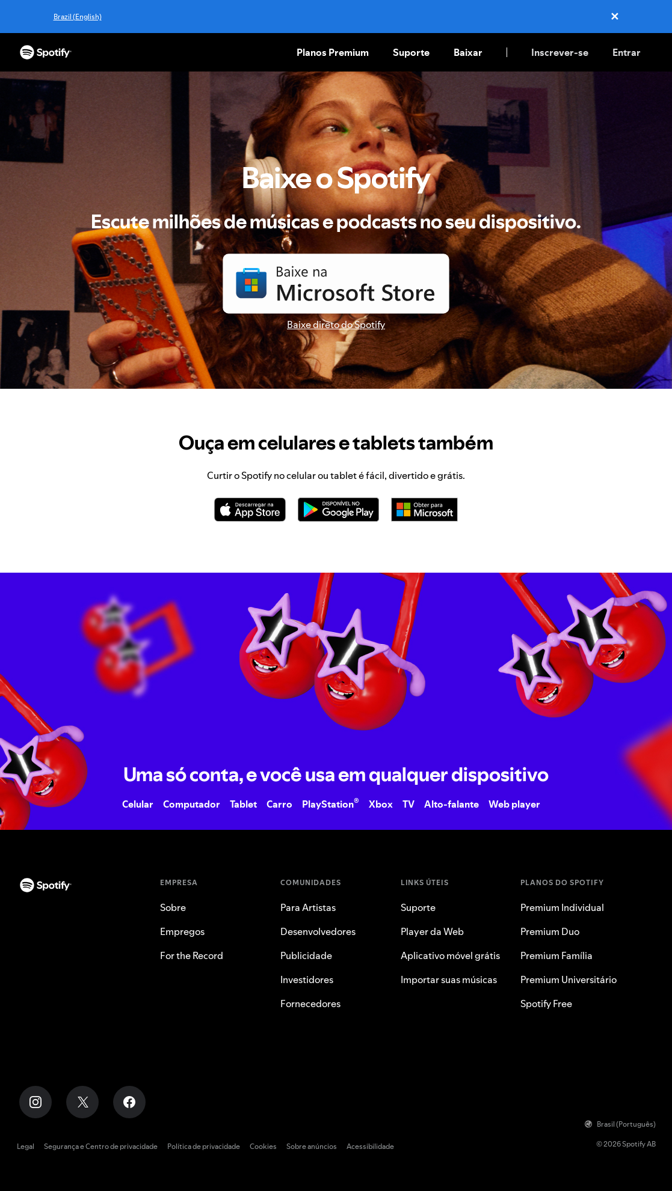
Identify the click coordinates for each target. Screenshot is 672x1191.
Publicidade (306, 955)
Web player (514, 804)
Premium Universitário (568, 979)
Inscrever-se (559, 52)
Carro (279, 804)
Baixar (468, 52)
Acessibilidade (370, 1146)
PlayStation (330, 804)
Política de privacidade (203, 1146)
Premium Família (556, 955)
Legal (25, 1146)
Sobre (173, 907)
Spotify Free (546, 1003)
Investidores (306, 979)
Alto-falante (451, 804)
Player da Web (432, 931)
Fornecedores (310, 1003)
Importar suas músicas (449, 979)
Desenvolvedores (318, 931)
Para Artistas (308, 907)
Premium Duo (549, 931)
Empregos (182, 931)
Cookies (263, 1146)
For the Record (191, 955)
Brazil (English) (78, 16)
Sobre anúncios (311, 1146)
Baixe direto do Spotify (336, 324)
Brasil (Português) (620, 1124)
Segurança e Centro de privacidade (101, 1146)
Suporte (411, 52)
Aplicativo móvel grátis (450, 955)
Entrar (626, 52)
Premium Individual (562, 907)
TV (408, 804)
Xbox (381, 804)
